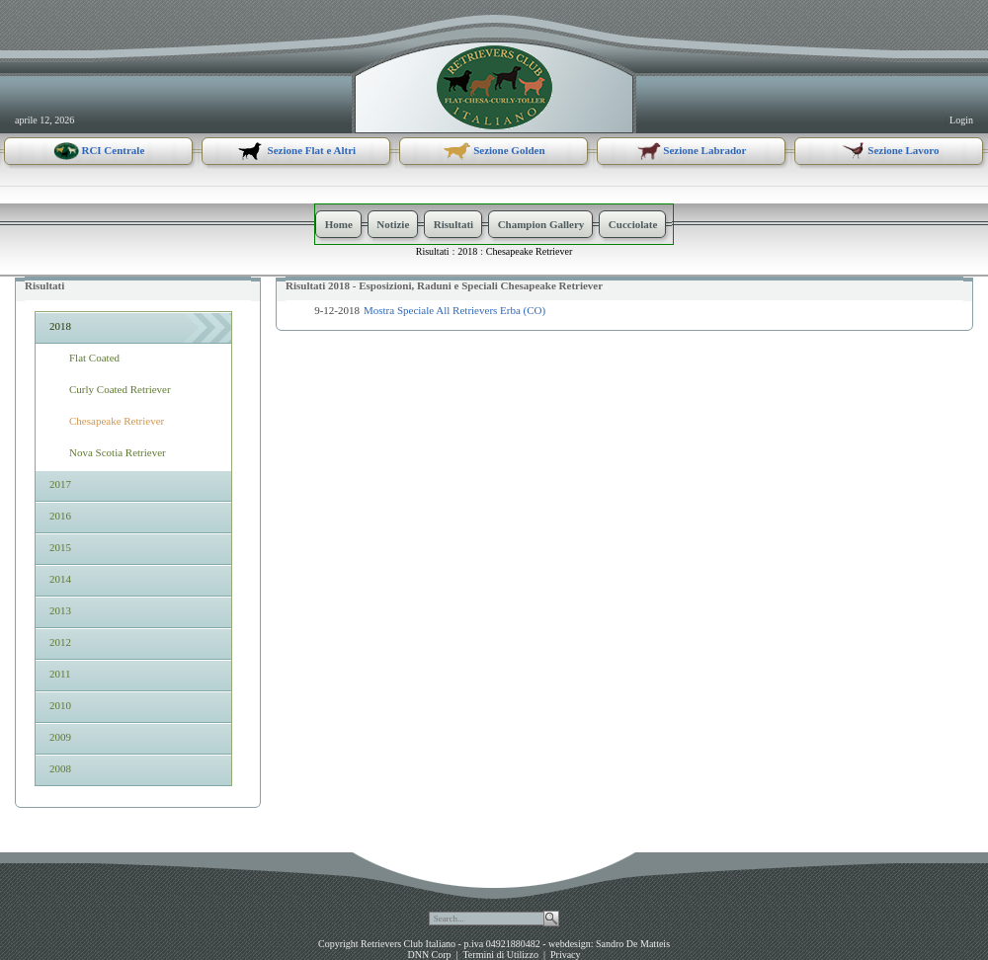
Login (961, 120)
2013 (58, 610)
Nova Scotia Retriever (117, 452)
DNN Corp (429, 954)
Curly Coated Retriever (120, 389)
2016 (58, 515)
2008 (58, 768)
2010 (58, 705)
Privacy (565, 954)
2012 (58, 642)
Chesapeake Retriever (529, 251)
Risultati (433, 251)
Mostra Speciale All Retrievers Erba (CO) (454, 310)
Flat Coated (94, 357)
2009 (58, 737)
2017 (58, 484)
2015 (58, 547)
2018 (467, 251)
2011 (58, 674)
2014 (58, 579)
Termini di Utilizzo (500, 954)
